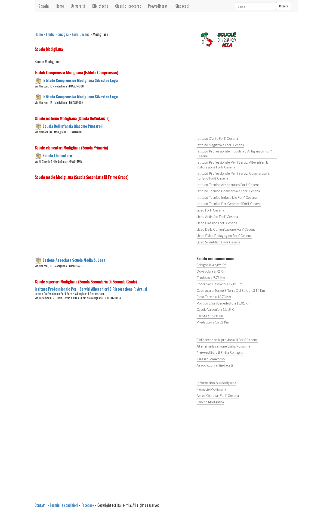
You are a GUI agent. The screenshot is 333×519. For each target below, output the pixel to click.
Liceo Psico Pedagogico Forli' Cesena (224, 236)
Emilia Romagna (57, 34)
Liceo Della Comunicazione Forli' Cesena (226, 229)
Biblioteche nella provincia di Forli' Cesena (227, 340)
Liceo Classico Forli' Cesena (217, 223)
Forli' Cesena (80, 34)
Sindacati (182, 6)
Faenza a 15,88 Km (210, 316)
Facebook (87, 505)
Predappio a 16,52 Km (213, 322)
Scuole (43, 6)
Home (60, 6)
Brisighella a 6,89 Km (211, 265)
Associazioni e (215, 365)
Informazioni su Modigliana (216, 383)
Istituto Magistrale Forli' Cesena (220, 145)
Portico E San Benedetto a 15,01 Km (223, 303)
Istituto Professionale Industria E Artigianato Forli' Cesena (234, 153)
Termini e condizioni (64, 505)
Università (78, 6)
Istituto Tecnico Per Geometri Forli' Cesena (229, 204)
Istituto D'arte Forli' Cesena (217, 138)
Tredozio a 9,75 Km (211, 278)
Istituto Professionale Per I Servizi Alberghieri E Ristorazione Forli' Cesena (232, 164)
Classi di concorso (128, 6)
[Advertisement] (112, 219)
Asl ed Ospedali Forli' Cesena (218, 396)
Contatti (40, 505)
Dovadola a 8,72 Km (211, 271)
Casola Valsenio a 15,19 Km (216, 309)
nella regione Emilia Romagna (223, 346)
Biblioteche (100, 6)
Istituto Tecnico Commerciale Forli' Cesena (228, 191)
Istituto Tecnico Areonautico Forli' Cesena (228, 185)
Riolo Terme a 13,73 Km (214, 297)
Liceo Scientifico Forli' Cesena (218, 242)
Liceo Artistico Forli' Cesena (217, 217)
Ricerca (283, 5)
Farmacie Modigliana (211, 389)
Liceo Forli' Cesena (210, 210)
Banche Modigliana (210, 402)
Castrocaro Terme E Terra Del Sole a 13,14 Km (231, 290)
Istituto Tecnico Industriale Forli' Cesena (227, 197)
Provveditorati (158, 6)
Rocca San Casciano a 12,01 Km (219, 284)
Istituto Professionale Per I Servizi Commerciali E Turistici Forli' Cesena (233, 175)
